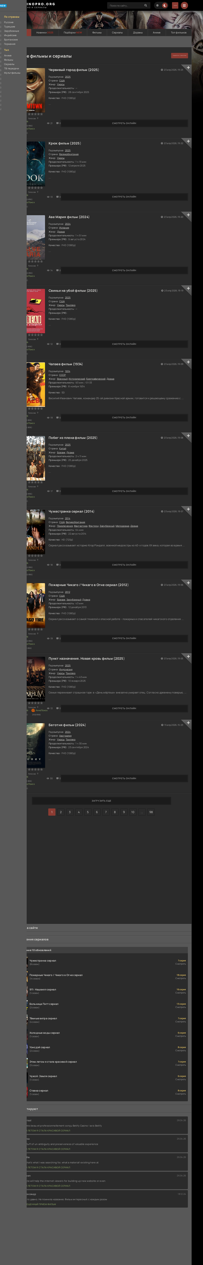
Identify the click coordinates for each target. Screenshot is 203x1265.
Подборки (73, 32)
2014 (95, 483)
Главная (21, 32)
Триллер (76, 291)
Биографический (101, 360)
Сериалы (117, 32)
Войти (170, 5)
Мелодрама (128, 497)
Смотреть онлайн (33, 125)
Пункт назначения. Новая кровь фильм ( (88, 620)
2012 (129, 551)
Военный (68, 360)
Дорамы (138, 32)
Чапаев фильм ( (68, 345)
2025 (100, 70)
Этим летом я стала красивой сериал (43, 1110)
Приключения (71, 497)
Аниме (157, 32)
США (68, 81)
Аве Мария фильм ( (70, 207)
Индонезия (72, 631)
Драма (67, 222)
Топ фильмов (179, 32)
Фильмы (97, 32)
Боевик (67, 428)
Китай (68, 424)
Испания (70, 218)
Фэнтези (99, 497)
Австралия (71, 700)
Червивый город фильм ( (75, 70)
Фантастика (86, 497)
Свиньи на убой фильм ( (74, 276)
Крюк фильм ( (66, 139)
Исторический (83, 360)
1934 (84, 345)
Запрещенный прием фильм (36, 1184)
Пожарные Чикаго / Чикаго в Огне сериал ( (90, 551)
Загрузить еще (101, 760)
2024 (90, 207)
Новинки (45, 32)
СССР (68, 356)
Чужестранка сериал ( (73, 483)
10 (132, 771)
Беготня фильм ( (68, 689)
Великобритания (75, 149)
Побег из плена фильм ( (74, 414)
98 (151, 771)
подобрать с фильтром (170, 56)
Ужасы (66, 84)
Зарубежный (113, 497)
